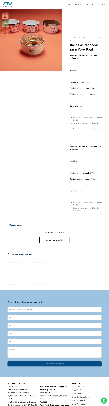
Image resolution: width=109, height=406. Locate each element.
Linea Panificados (79, 404)
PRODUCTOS (79, 4)
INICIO (70, 4)
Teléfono (12, 325)
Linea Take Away (78, 386)
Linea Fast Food (78, 390)
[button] (104, 401)
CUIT (11, 333)
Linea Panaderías (78, 400)
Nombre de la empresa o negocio (21, 309)
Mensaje (12, 349)
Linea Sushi (78, 38)
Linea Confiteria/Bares (80, 397)
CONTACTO (102, 4)
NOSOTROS (91, 4)
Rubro (11, 317)
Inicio (71, 38)
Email (11, 341)
